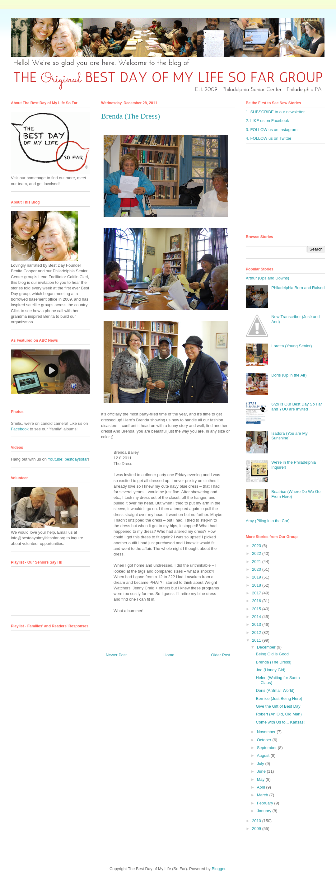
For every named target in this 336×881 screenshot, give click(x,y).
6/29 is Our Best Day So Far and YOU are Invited (296, 406)
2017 (257, 593)
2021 (257, 561)
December (267, 647)
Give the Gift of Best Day (278, 706)
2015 (257, 609)
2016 (257, 600)
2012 (257, 632)
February (265, 803)
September (267, 747)
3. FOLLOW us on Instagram (271, 129)
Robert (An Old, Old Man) (278, 714)
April (261, 787)
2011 (257, 640)
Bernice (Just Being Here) (279, 698)
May (261, 779)
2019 (257, 577)
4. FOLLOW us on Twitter (268, 138)
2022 (257, 553)
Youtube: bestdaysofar (68, 459)
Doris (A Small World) (275, 690)
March (263, 795)
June (262, 771)
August (264, 755)
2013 (257, 624)
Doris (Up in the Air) (288, 375)
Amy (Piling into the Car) (268, 520)
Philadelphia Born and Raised (297, 287)
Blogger (218, 868)
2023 (257, 545)
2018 (257, 585)
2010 (257, 820)
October (265, 740)
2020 (257, 569)
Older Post (220, 655)
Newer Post (116, 655)
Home (169, 655)
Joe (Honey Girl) (270, 670)
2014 (257, 616)
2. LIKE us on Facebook (267, 120)
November (267, 731)
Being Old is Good (272, 654)
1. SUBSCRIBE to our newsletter (275, 112)
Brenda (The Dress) (273, 662)
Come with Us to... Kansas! (280, 722)
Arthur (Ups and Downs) (267, 278)
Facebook (20, 429)
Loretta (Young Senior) (291, 346)
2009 (257, 828)
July (261, 763)
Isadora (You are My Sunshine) (289, 436)
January (265, 810)
